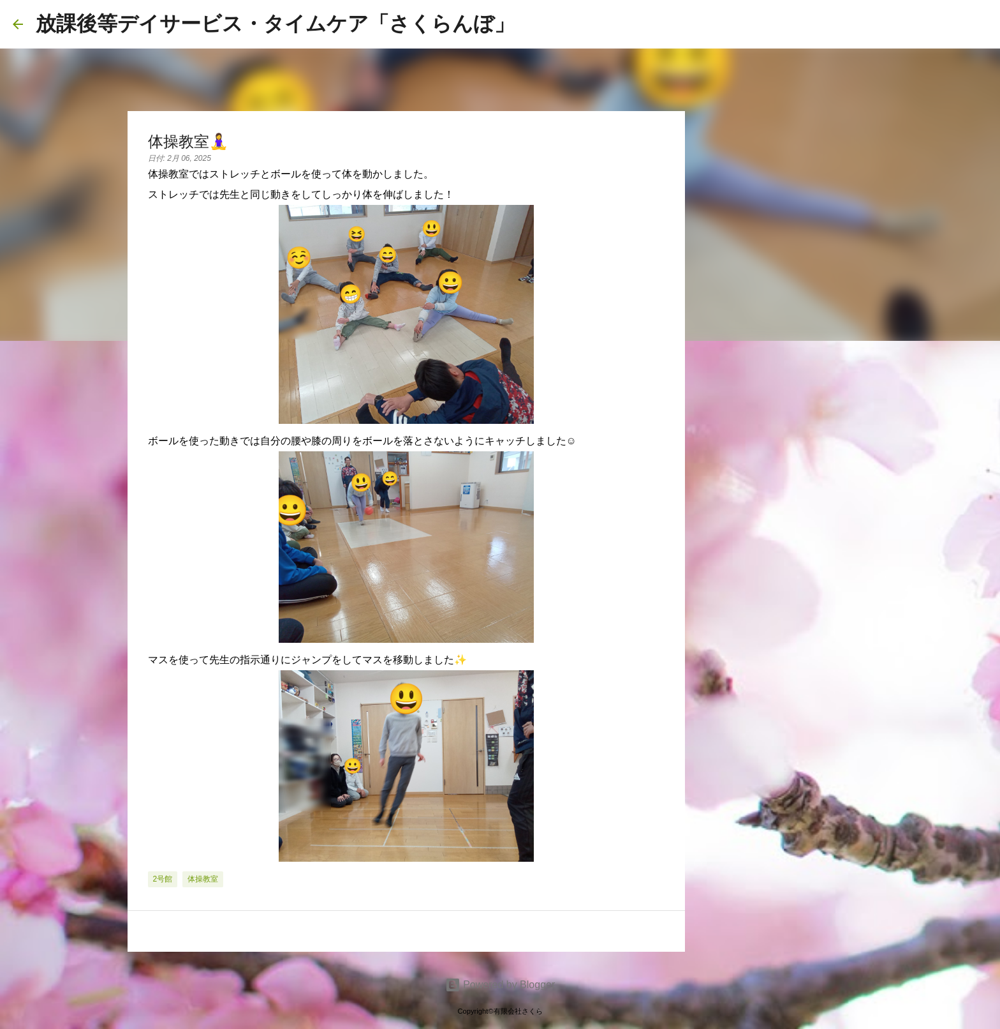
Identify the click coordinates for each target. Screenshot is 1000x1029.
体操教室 (203, 879)
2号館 (163, 879)
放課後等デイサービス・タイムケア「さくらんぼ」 (275, 23)
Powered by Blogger (500, 984)
